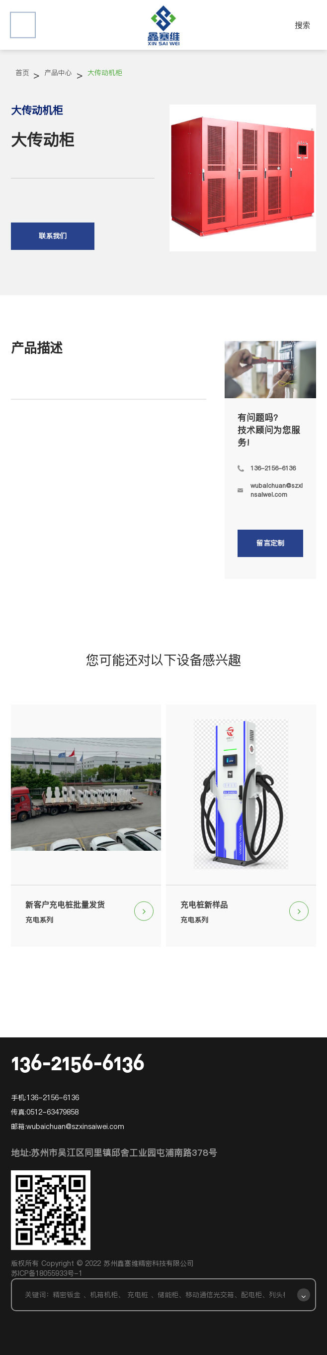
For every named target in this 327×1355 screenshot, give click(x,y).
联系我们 (53, 236)
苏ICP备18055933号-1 (46, 1273)
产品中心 (58, 73)
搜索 (303, 24)
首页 (22, 73)
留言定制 (270, 543)
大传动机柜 (104, 73)
